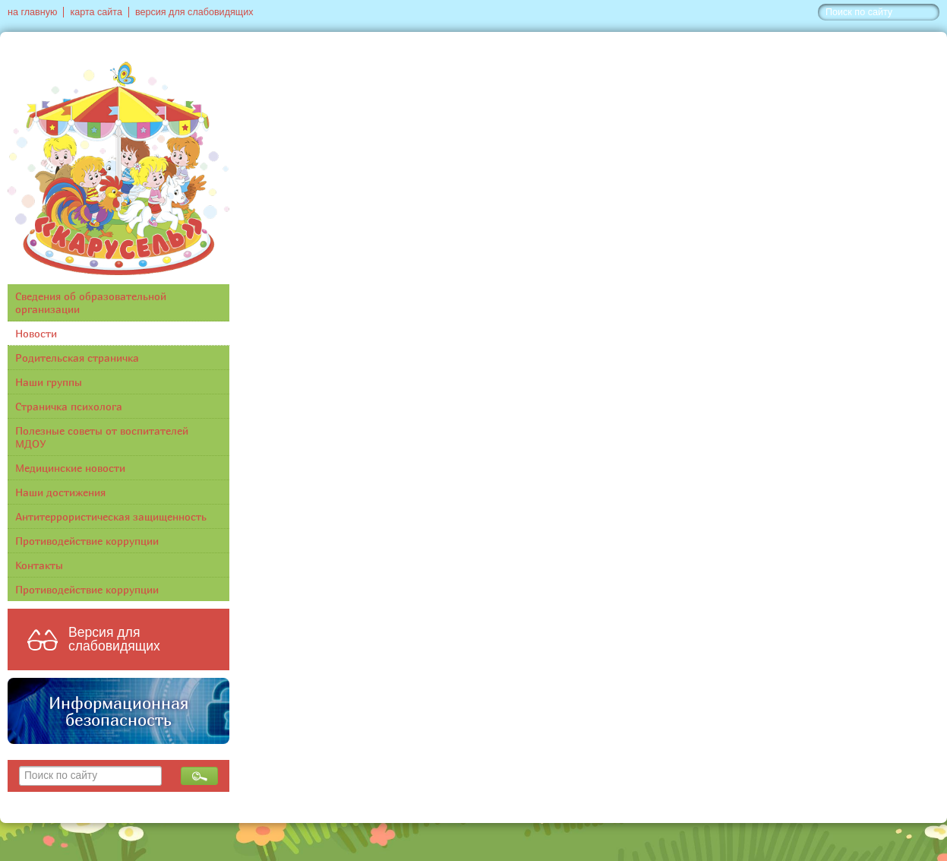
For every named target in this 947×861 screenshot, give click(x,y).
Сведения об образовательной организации (90, 302)
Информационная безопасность (118, 711)
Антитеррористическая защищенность (111, 516)
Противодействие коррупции (87, 540)
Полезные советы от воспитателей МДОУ (101, 437)
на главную (32, 12)
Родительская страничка (77, 357)
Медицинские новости (70, 467)
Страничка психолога (68, 406)
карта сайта (96, 12)
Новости (36, 333)
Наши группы (48, 381)
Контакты (39, 565)
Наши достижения (60, 492)
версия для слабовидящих (194, 12)
